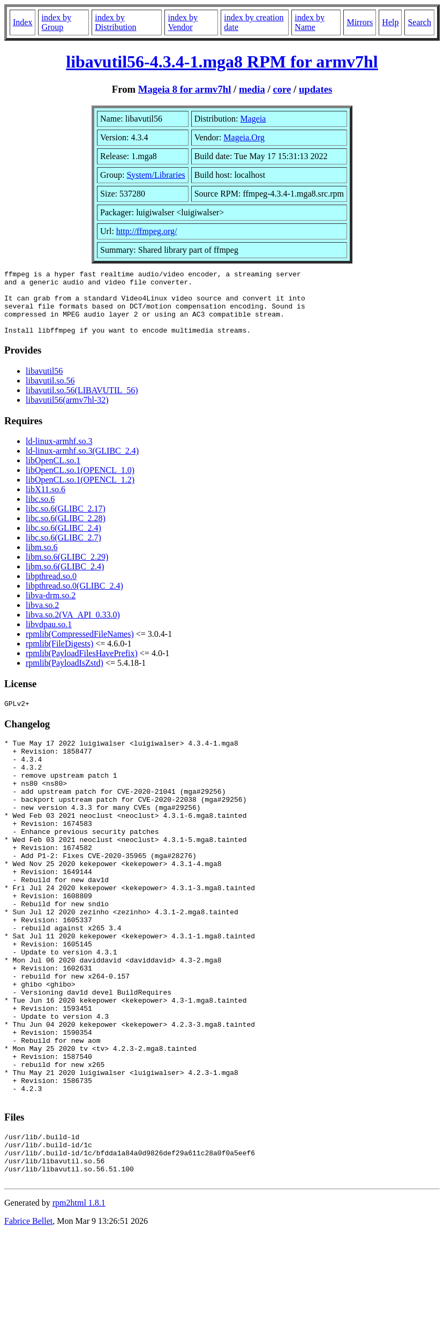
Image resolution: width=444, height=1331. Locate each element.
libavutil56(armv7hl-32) (67, 412)
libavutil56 (44, 383)
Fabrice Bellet (28, 1317)
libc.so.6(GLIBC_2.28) (66, 531)
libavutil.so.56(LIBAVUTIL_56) (82, 403)
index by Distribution (115, 22)
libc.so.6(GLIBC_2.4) (63, 540)
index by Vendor (183, 22)
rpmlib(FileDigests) (59, 656)
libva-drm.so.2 (51, 608)
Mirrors (360, 22)
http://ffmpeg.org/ (146, 231)
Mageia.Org (244, 137)
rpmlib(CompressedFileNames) (80, 646)
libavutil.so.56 (50, 393)
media (252, 89)
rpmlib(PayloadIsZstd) (64, 675)
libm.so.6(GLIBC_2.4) (65, 579)
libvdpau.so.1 (49, 637)
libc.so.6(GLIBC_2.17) (66, 521)
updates (315, 89)
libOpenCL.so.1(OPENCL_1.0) (80, 482)
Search (419, 22)
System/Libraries (155, 174)
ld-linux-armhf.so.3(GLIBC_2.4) (82, 463)
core (282, 89)
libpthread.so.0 (51, 588)
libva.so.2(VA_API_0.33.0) (73, 627)
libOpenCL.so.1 (53, 473)
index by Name (310, 22)
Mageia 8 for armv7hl (184, 89)
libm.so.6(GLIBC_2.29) (67, 569)
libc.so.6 (40, 511)
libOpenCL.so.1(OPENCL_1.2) (80, 492)
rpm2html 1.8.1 (79, 1299)
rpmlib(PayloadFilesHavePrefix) (82, 666)
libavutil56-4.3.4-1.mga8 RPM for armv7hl (222, 61)
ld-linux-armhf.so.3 (59, 453)
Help (390, 22)
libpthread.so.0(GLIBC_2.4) (74, 598)
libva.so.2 (42, 617)
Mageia (253, 118)
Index (22, 22)
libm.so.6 (42, 560)
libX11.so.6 (45, 502)
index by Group (56, 22)
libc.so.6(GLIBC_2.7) (63, 550)
